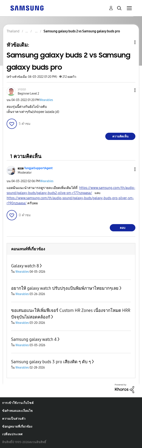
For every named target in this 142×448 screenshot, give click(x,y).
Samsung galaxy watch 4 (34, 339)
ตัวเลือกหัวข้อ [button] (127, 42)
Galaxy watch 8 (25, 265)
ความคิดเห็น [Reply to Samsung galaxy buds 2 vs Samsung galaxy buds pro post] (120, 136)
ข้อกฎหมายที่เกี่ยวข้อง (17, 426)
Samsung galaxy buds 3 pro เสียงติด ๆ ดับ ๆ (51, 361)
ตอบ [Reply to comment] (122, 228)
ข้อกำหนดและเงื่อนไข (17, 411)
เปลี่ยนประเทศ (12, 434)
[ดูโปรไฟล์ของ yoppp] (22, 89)
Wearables (46, 100)
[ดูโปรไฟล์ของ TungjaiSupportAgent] (38, 168)
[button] (128, 90)
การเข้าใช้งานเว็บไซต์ (18, 403)
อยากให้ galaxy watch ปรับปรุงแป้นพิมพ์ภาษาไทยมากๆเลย (65, 288)
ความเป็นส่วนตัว (13, 419)
